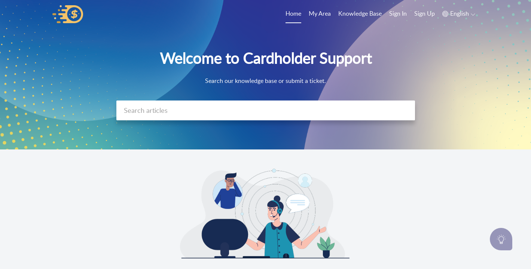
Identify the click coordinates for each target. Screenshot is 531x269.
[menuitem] (398, 14)
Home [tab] (293, 13)
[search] (265, 110)
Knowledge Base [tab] (360, 13)
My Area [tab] (320, 13)
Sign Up (424, 13)
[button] (459, 13)
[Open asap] (501, 239)
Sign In (398, 13)
